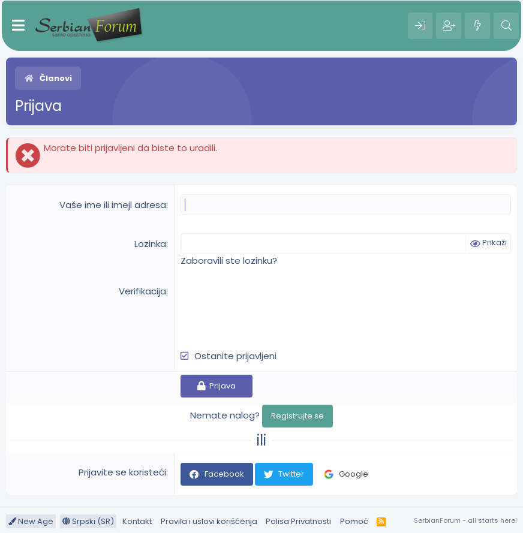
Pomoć (354, 521)
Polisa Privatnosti (298, 521)
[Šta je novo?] (477, 26)
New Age (30, 521)
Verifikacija (142, 291)
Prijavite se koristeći (122, 472)
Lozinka (150, 243)
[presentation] (272, 308)
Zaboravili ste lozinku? (229, 260)
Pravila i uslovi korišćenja (209, 521)
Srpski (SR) (88, 521)
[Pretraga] (506, 26)
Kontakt (137, 521)
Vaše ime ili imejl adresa (112, 204)
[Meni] (18, 26)
